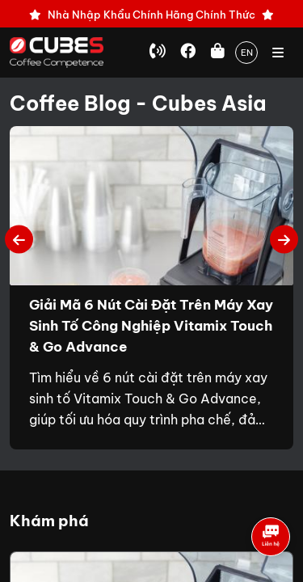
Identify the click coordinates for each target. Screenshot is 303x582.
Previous (19, 239)
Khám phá (49, 520)
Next (284, 239)
